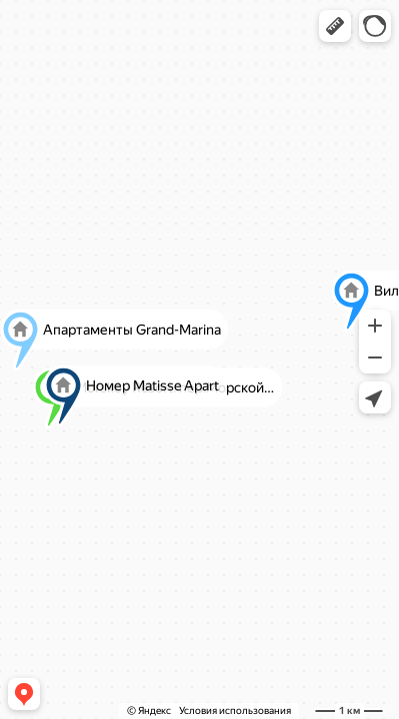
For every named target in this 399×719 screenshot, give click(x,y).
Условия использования (235, 710)
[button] (335, 26)
